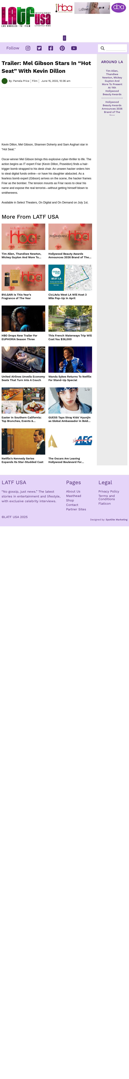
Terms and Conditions (106, 497)
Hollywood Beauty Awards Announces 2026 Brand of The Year (68, 255)
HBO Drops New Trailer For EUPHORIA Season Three (19, 337)
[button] (64, 38)
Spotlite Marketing (116, 519)
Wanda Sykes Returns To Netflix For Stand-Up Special (69, 378)
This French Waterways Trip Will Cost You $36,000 (70, 337)
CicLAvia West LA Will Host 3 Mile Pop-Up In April (67, 296)
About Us (73, 491)
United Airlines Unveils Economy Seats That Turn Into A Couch (23, 378)
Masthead (73, 496)
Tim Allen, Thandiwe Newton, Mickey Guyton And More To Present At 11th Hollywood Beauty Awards (21, 255)
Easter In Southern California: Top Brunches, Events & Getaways (21, 419)
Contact (72, 505)
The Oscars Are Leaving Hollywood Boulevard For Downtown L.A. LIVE (65, 460)
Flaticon (104, 503)
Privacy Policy (108, 491)
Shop (70, 500)
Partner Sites (76, 509)
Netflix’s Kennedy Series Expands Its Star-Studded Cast (22, 460)
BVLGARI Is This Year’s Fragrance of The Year (16, 296)
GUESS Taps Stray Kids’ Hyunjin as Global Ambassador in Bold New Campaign (69, 419)
